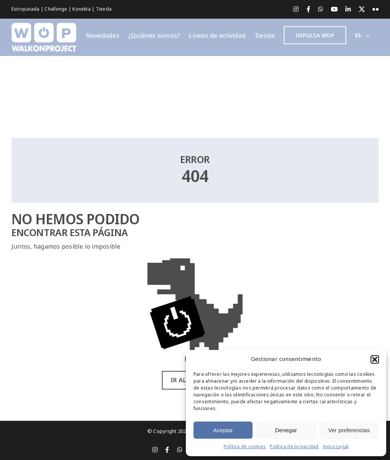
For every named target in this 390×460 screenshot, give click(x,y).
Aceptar (223, 430)
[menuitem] (362, 35)
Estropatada (26, 9)
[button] (375, 359)
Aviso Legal (336, 446)
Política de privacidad (294, 446)
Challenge (56, 9)
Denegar (286, 430)
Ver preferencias (349, 430)
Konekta (82, 9)
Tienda (104, 9)
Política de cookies (245, 446)
